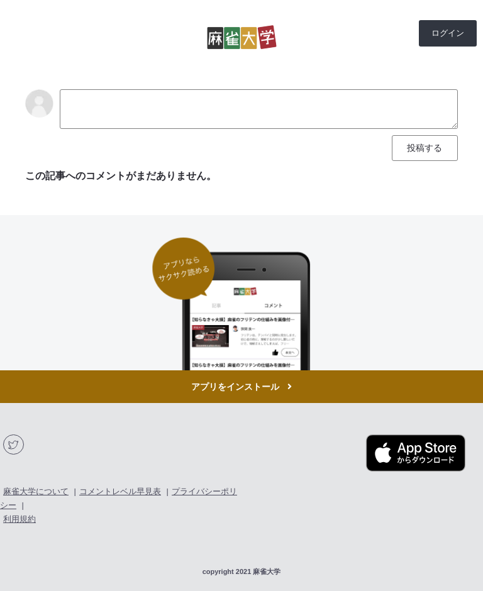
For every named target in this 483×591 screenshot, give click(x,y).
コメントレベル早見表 (120, 491)
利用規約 (19, 519)
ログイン (447, 33)
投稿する (424, 148)
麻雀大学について (36, 491)
